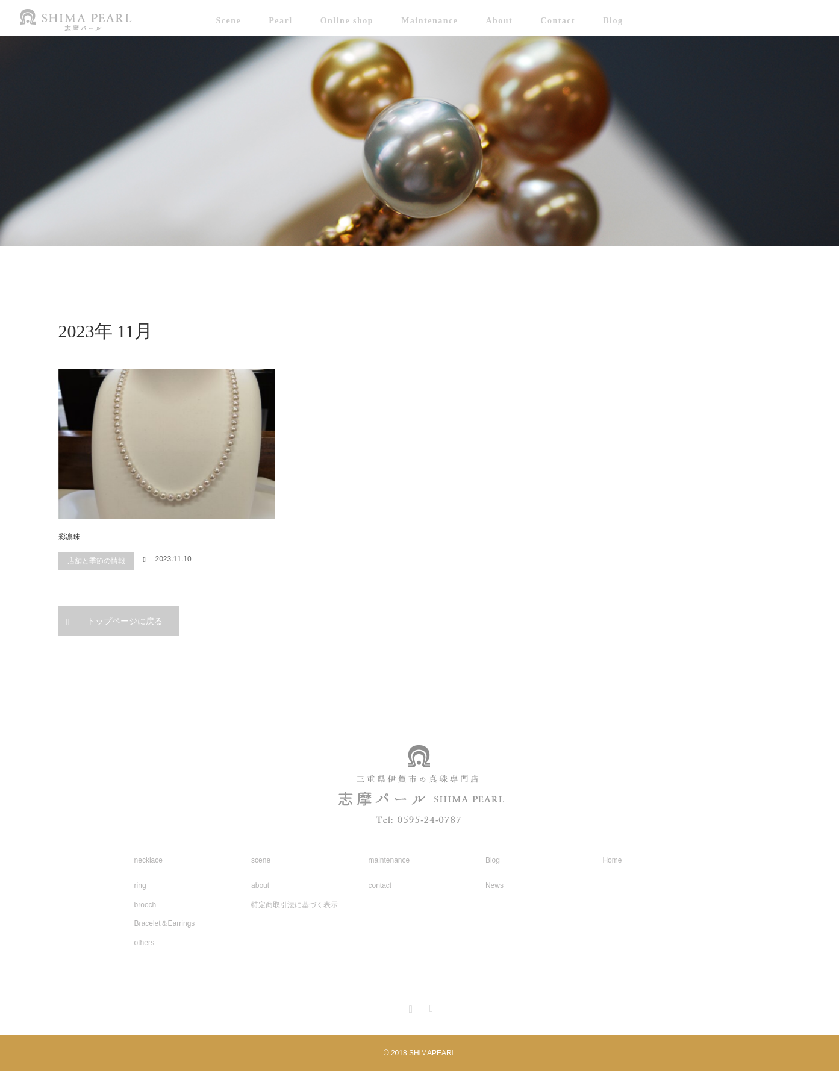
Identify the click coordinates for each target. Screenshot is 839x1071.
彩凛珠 (69, 536)
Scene (229, 20)
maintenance (389, 860)
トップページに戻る (125, 621)
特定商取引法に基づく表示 (294, 905)
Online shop (346, 20)
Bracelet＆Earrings (164, 923)
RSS (430, 1007)
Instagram (409, 1007)
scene (260, 860)
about (260, 885)
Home (612, 860)
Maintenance (429, 20)
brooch (145, 905)
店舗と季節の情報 (96, 561)
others (144, 942)
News (494, 885)
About (499, 20)
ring (140, 885)
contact (380, 885)
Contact (557, 20)
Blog (613, 20)
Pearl (280, 20)
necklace (148, 860)
